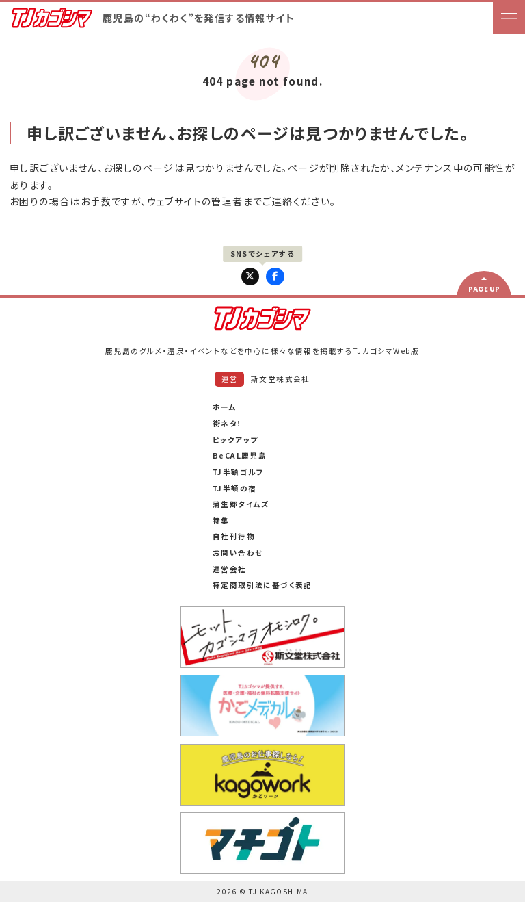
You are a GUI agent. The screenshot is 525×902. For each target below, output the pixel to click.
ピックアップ (235, 440)
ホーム (225, 407)
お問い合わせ (237, 552)
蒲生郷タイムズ (241, 504)
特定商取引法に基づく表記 (262, 585)
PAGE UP (484, 289)
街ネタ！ (228, 423)
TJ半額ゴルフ (239, 472)
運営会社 (230, 569)
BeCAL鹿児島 (240, 455)
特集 (221, 520)
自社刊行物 (234, 536)
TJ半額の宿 (234, 488)
